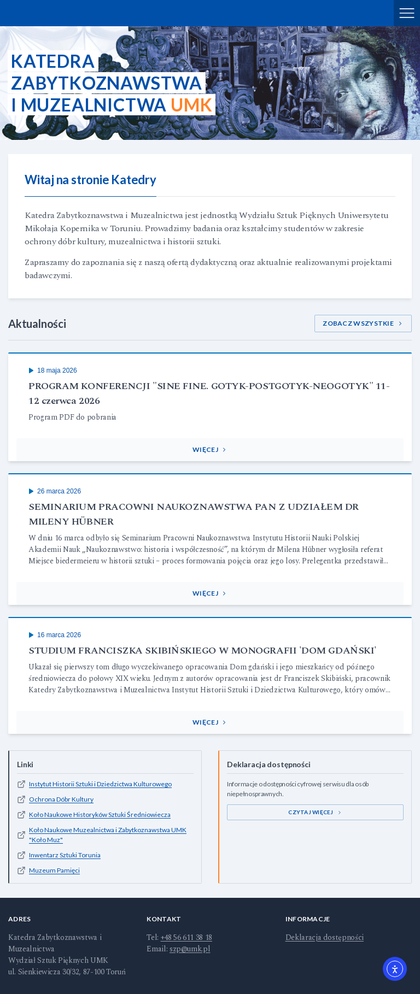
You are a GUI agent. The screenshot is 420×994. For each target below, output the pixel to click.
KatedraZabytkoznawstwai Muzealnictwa (111, 82)
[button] (210, 449)
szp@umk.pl (190, 949)
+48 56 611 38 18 (186, 937)
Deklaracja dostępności (324, 937)
